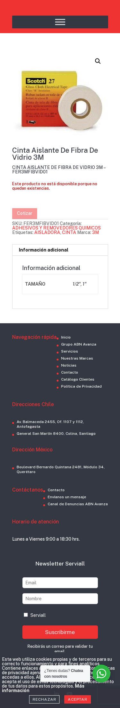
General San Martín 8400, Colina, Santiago (56, 433)
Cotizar (24, 213)
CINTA (69, 232)
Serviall (35, 615)
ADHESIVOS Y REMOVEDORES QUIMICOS (56, 227)
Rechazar (44, 699)
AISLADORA (47, 232)
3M (95, 232)
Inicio (66, 337)
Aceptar (77, 699)
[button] (98, 61)
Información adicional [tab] (43, 249)
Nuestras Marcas (77, 358)
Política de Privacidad (81, 386)
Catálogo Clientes (77, 379)
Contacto (69, 372)
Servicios (69, 351)
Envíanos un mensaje (67, 497)
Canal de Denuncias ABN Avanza (78, 504)
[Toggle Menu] (60, 22)
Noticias (68, 365)
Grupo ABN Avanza (78, 344)
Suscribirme (60, 632)
